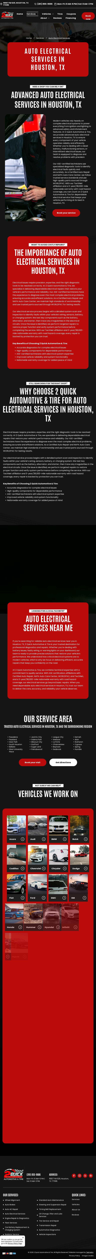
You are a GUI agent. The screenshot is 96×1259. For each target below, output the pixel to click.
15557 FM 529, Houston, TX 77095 (15, 4)
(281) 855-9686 (44, 4)
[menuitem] (22, 14)
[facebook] (74, 1176)
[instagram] (80, 1176)
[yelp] (85, 1176)
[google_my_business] (91, 1176)
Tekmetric (90, 1252)
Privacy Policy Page (15, 1254)
